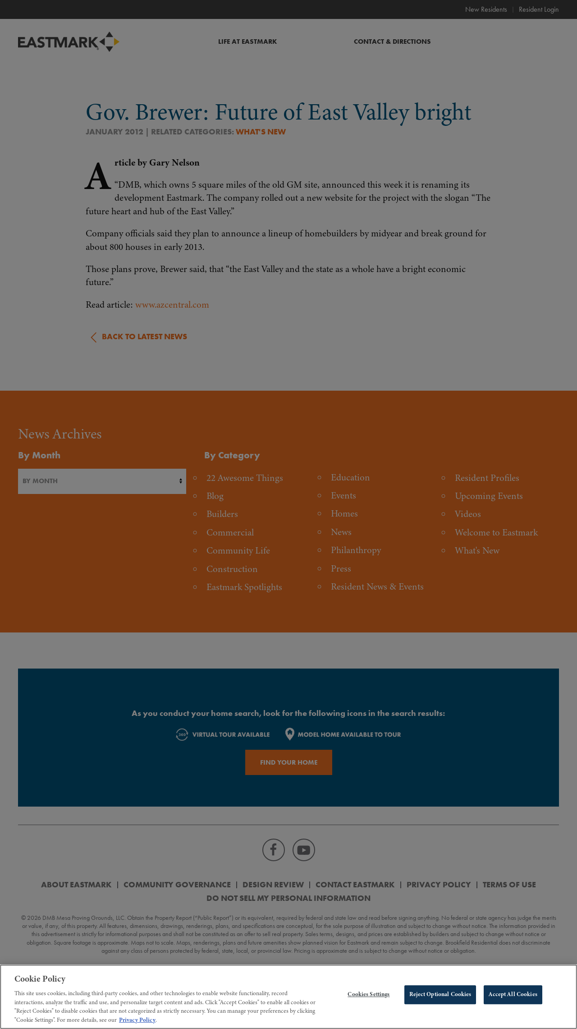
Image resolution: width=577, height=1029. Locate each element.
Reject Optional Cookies (440, 999)
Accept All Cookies (513, 999)
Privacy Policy (137, 1024)
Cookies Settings (368, 999)
